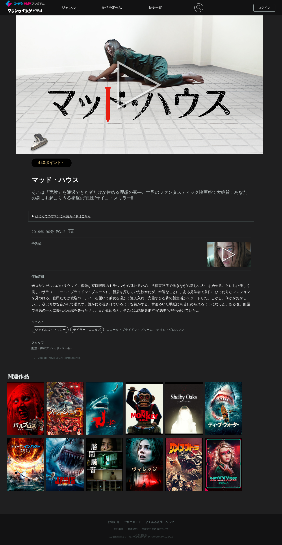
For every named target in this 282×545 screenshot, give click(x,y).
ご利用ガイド (132, 522)
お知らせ (113, 522)
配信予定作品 (112, 7)
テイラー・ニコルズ (87, 329)
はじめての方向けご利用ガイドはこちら (63, 216)
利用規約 (132, 529)
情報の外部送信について (155, 529)
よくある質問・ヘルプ (159, 522)
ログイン (264, 7)
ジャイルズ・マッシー (50, 329)
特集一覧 (155, 7)
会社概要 (118, 529)
